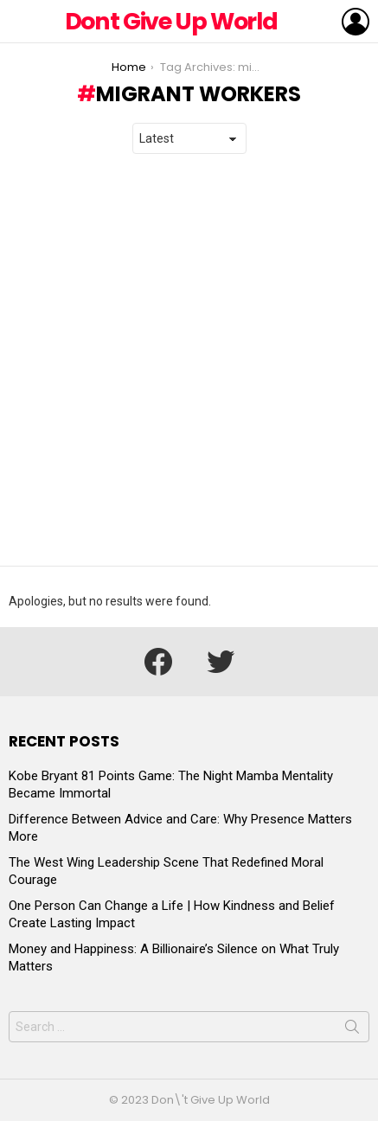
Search (352, 1030)
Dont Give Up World (171, 21)
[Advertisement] (189, 360)
